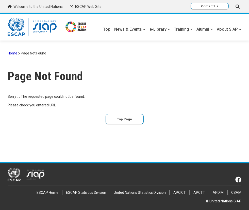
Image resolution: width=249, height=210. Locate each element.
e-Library (158, 29)
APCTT (199, 192)
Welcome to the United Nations (38, 7)
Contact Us (209, 6)
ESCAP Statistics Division (86, 192)
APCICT (179, 192)
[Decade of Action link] (76, 27)
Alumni (202, 29)
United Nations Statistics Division (140, 192)
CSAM (236, 192)
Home (12, 53)
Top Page (124, 119)
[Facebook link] (238, 180)
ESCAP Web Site (88, 7)
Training (181, 29)
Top (106, 29)
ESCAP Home (47, 192)
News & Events (128, 29)
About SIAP (227, 29)
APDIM (218, 192)
